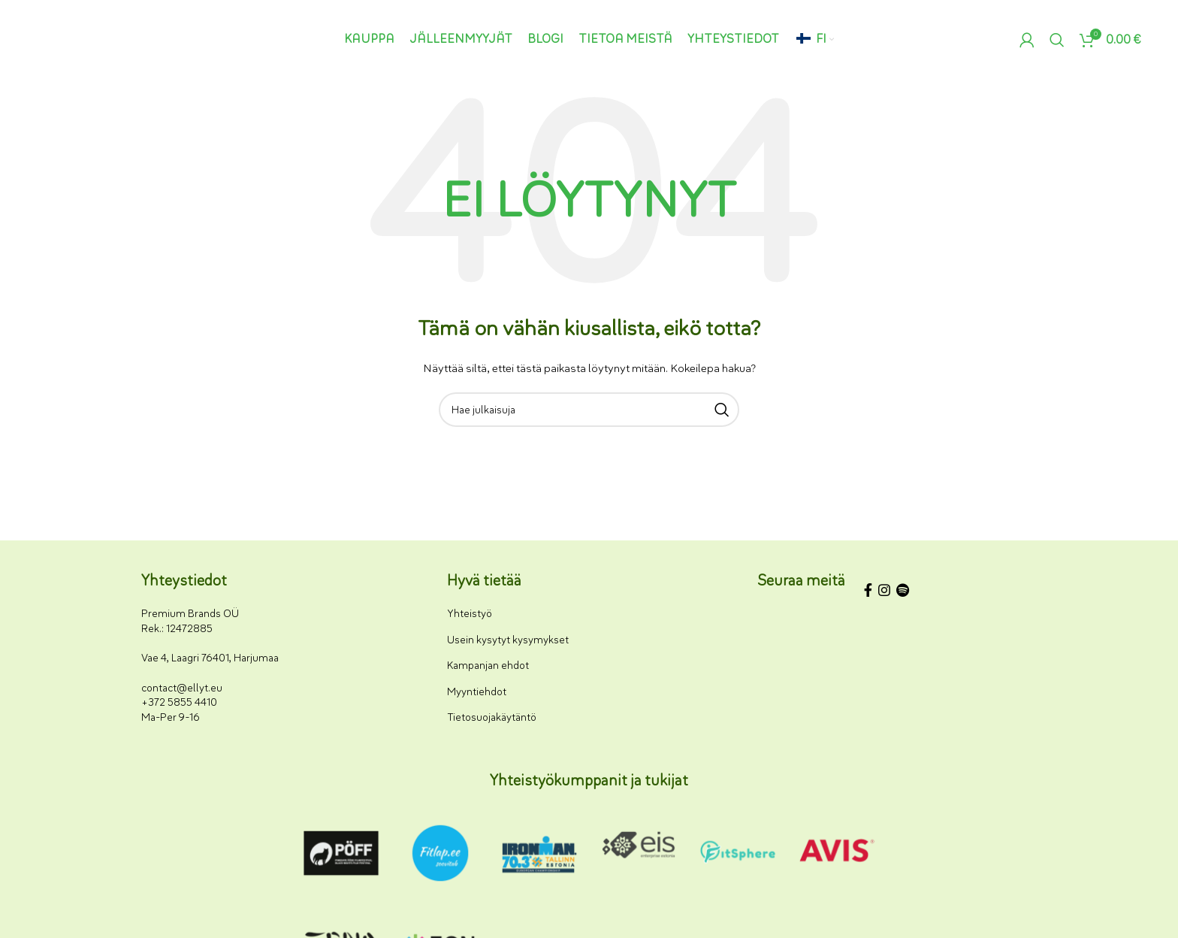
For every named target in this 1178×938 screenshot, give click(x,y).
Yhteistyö (469, 614)
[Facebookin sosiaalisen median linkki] (868, 592)
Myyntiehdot (476, 692)
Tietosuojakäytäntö (491, 717)
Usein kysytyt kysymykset (508, 640)
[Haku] (1057, 40)
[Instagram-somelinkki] (884, 592)
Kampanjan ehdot (488, 665)
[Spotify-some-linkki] (902, 592)
